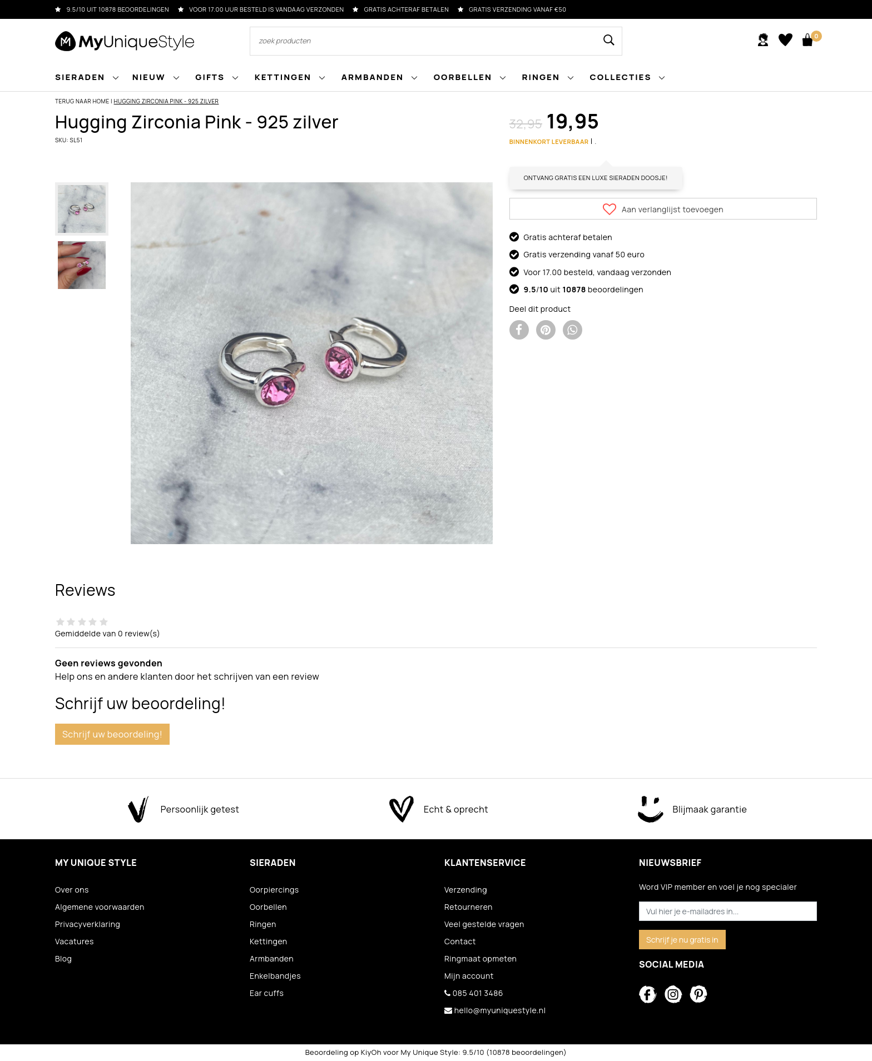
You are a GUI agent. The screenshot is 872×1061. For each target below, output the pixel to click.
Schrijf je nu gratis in (682, 939)
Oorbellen (268, 906)
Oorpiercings (274, 889)
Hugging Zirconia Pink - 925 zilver (166, 101)
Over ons (72, 889)
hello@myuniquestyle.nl (495, 1010)
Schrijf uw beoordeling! (112, 734)
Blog (63, 958)
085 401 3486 (473, 993)
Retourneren (468, 906)
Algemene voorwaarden (100, 906)
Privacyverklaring (87, 924)
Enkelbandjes (275, 975)
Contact (460, 941)
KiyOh (371, 1052)
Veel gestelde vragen (484, 924)
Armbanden (272, 958)
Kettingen (269, 941)
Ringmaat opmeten (480, 958)
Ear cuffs (267, 993)
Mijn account (469, 975)
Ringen (263, 924)
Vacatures (74, 941)
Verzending (465, 889)
